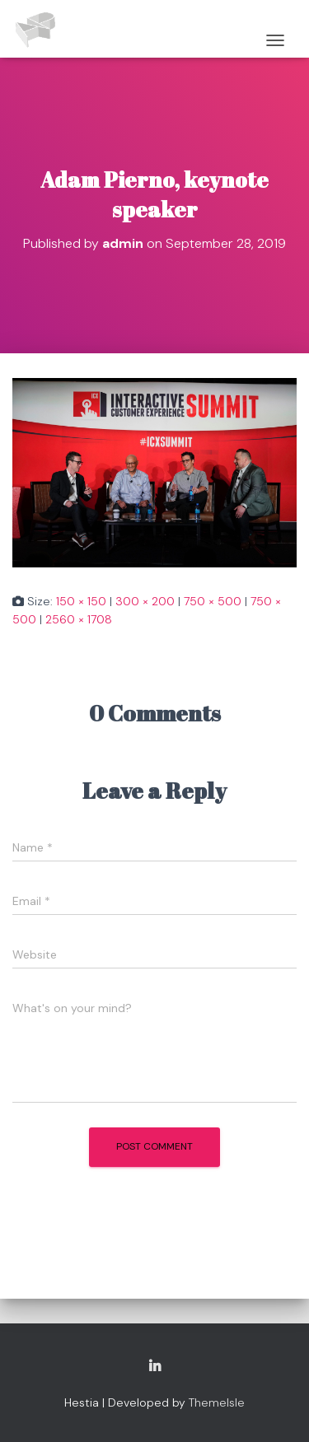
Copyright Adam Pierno (155, 1367)
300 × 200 (145, 601)
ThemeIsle (217, 1402)
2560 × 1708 (78, 619)
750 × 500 (212, 601)
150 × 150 (81, 601)
